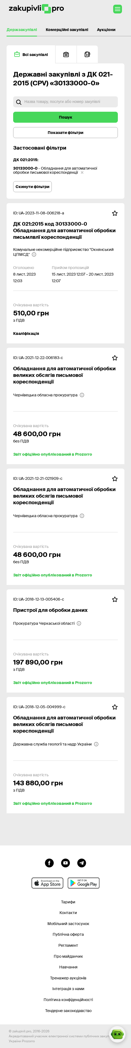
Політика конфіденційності (68, 999)
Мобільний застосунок (68, 923)
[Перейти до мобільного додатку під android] (83, 883)
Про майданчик (68, 956)
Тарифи (68, 902)
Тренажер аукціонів (68, 978)
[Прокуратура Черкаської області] (47, 623)
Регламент (68, 945)
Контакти (68, 912)
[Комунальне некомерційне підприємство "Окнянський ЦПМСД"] (65, 252)
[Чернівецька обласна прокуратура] (48, 395)
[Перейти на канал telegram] (81, 862)
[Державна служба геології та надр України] (56, 744)
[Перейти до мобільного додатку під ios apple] (47, 883)
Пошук (65, 117)
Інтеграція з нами (68, 988)
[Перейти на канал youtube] (65, 862)
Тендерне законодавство (68, 1010)
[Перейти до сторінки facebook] (49, 862)
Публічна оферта (68, 934)
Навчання (68, 967)
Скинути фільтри (32, 186)
